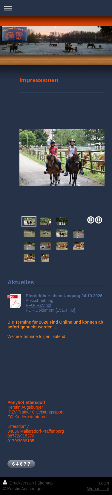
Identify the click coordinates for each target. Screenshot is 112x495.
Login (104, 483)
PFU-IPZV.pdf (38, 305)
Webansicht (98, 488)
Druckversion (19, 483)
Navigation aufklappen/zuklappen (56, 7)
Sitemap (45, 483)
